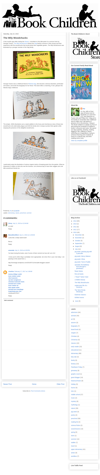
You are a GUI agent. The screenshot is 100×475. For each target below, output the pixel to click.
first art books (79, 274)
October (78, 240)
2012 (75, 227)
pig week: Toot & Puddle (82, 262)
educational (75, 350)
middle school (75, 394)
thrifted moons (79, 297)
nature (17, 213)
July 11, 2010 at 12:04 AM (20, 223)
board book (74, 329)
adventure (74, 312)
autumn (73, 322)
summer (29, 213)
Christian (74, 336)
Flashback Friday (76, 367)
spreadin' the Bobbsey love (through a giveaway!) (82, 266)
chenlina (11, 271)
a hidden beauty (80, 280)
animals (73, 315)
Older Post (60, 384)
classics (73, 343)
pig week (74, 412)
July (76, 249)
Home (34, 384)
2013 (75, 224)
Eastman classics (80, 294)
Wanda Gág (32, 84)
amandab (11, 250)
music (73, 398)
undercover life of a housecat (81, 286)
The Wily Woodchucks (82, 282)
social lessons (75, 429)
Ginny (10, 223)
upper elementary (76, 449)
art (72, 319)
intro (72, 391)
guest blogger (75, 377)
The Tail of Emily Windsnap (80, 291)
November (78, 238)
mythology (74, 405)
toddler (73, 442)
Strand (27, 41)
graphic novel (75, 374)
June (77, 301)
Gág (35, 43)
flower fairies (79, 271)
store (72, 435)
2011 (75, 229)
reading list (74, 422)
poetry (73, 415)
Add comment (8, 300)
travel (73, 446)
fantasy (73, 364)
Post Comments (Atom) (38, 391)
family (73, 360)
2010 (75, 232)
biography (74, 326)
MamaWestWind (13, 235)
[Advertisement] (33, 364)
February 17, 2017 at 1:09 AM (23, 271)
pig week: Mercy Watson (83, 256)
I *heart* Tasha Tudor (81, 277)
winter (73, 453)
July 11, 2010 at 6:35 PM (22, 250)
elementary (11, 213)
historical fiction (76, 381)
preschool (23, 213)
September (78, 243)
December (78, 235)
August (77, 246)
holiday (73, 384)
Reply (10, 229)
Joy (84, 108)
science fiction (75, 425)
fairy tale (74, 357)
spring (73, 432)
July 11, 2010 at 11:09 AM (27, 235)
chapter (73, 333)
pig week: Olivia (80, 259)
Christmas (74, 340)
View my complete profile (79, 140)
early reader (75, 346)
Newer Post (7, 384)
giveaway (74, 370)
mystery (73, 401)
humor (73, 387)
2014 (75, 221)
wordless (74, 456)
